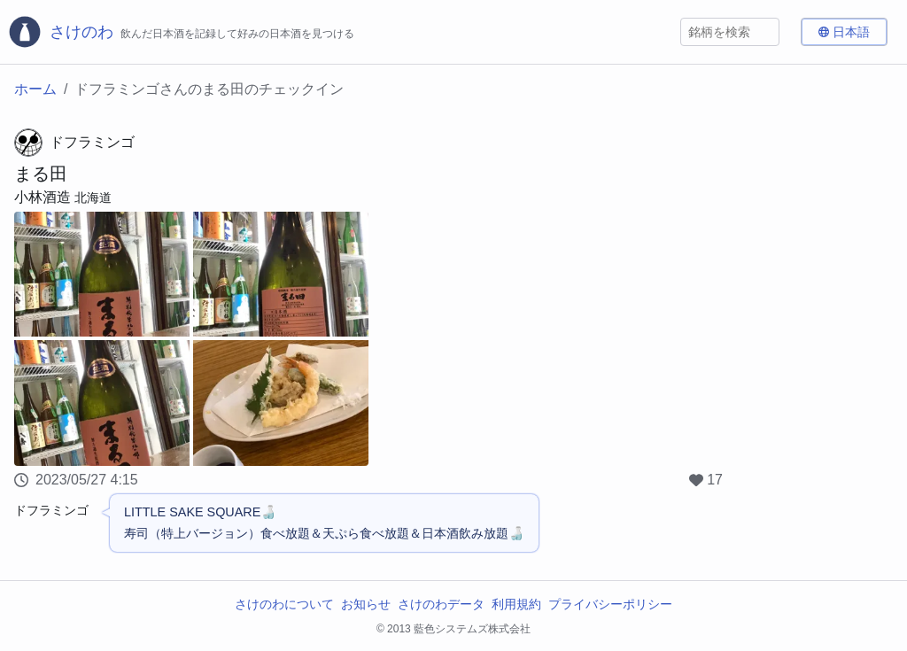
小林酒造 (42, 197)
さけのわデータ (441, 604)
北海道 (93, 197)
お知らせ (366, 604)
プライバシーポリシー (610, 604)
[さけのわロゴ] (180, 32)
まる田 (40, 173)
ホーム (35, 89)
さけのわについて (284, 604)
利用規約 (516, 604)
